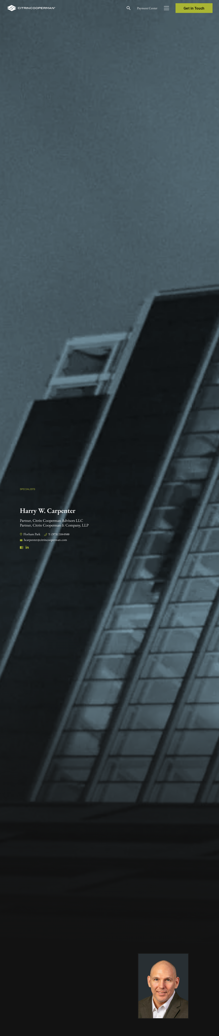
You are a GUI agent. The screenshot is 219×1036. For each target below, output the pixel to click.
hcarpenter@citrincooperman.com (45, 540)
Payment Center (146, 8)
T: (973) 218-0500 (59, 534)
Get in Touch (194, 8)
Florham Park (31, 534)
